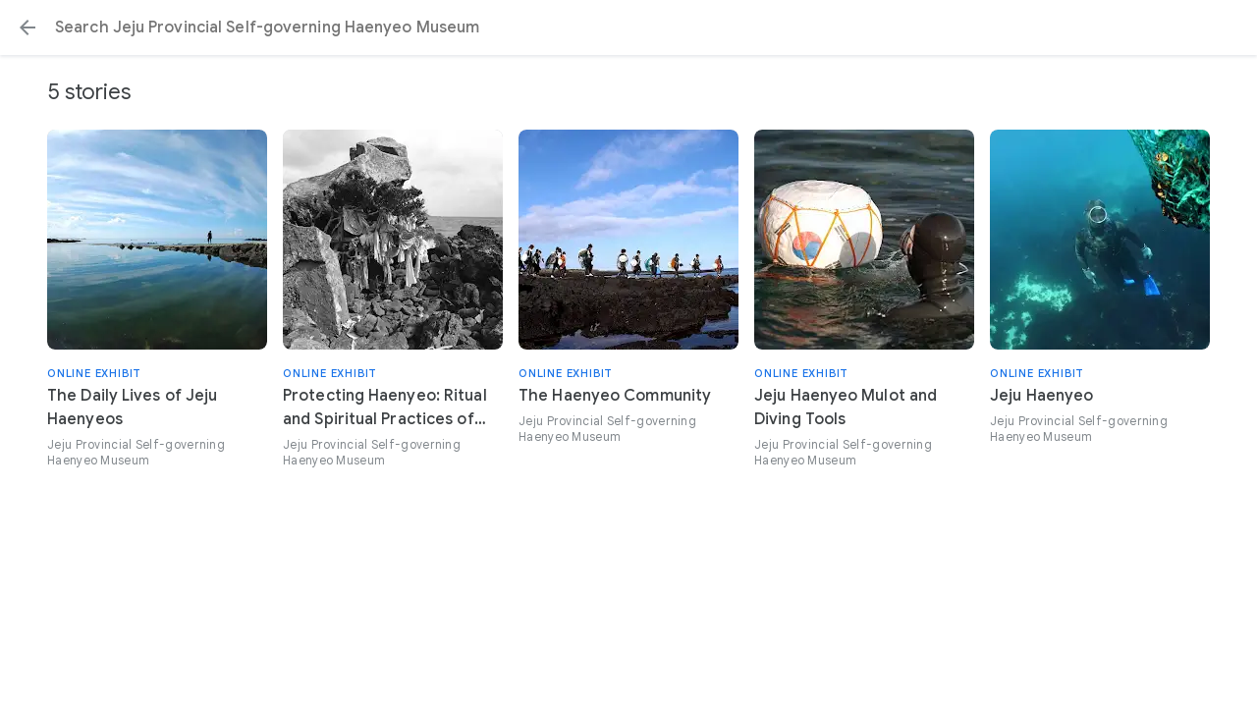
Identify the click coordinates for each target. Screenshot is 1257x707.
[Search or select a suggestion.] (628, 27)
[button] (27, 27)
